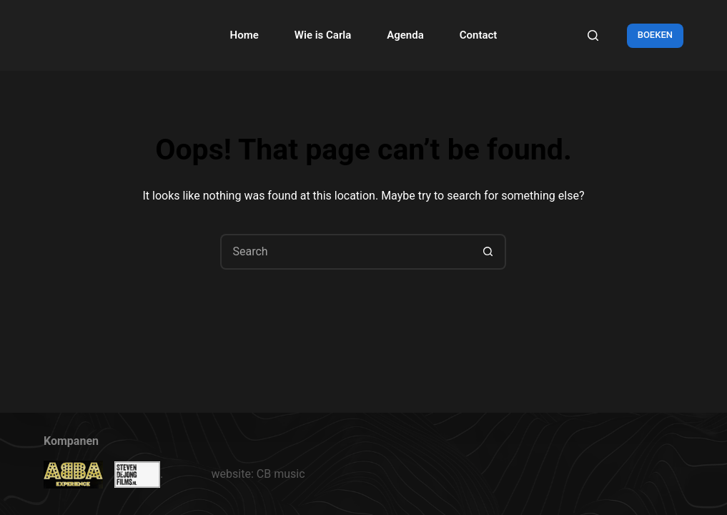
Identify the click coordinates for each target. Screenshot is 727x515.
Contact (479, 35)
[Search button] (488, 252)
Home (244, 35)
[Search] (593, 35)
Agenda (405, 35)
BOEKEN (655, 34)
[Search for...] (345, 252)
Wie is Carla (323, 35)
